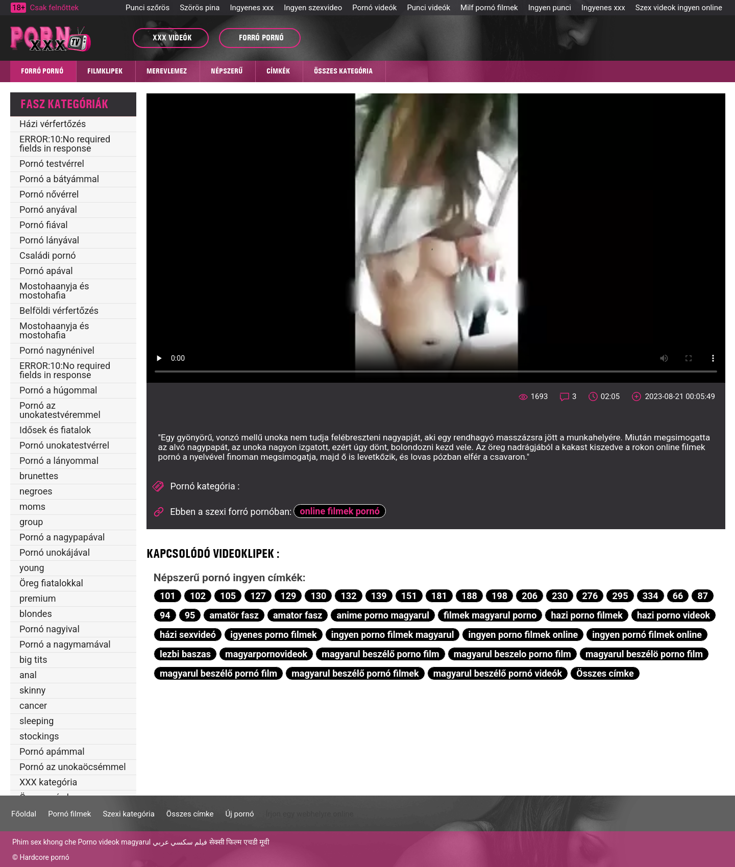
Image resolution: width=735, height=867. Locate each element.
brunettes (38, 475)
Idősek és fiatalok (55, 430)
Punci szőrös (147, 7)
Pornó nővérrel (49, 194)
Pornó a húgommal (58, 390)
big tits (33, 659)
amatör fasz (233, 615)
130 (318, 595)
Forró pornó (42, 71)
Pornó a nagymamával (65, 644)
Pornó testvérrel (51, 163)
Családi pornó (47, 255)
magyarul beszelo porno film (512, 654)
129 (288, 595)
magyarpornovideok (266, 654)
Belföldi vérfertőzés (59, 310)
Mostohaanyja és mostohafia (54, 291)
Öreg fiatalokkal (51, 583)
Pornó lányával (49, 240)
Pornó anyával (48, 209)
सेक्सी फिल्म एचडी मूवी (239, 842)
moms (32, 506)
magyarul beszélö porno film (644, 654)
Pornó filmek (69, 814)
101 (168, 595)
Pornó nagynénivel (56, 350)
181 (439, 595)
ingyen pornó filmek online (647, 634)
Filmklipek (104, 71)
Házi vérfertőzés (52, 123)
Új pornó (240, 814)
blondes (35, 613)
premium (37, 598)
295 (620, 595)
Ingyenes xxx (252, 7)
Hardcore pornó (44, 857)
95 (190, 615)
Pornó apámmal (52, 751)
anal (28, 675)
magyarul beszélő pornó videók (497, 673)
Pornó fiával (43, 224)
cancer (33, 705)
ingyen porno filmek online (523, 634)
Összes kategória (343, 71)
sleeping (36, 720)
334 (650, 595)
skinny (32, 690)
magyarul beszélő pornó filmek (355, 673)
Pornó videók (374, 7)
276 (590, 595)
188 (469, 595)
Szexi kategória (128, 814)
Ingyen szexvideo (313, 7)
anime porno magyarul (383, 615)
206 (529, 595)
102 (198, 595)
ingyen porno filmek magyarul (392, 634)
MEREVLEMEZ (166, 71)
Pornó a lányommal (59, 460)
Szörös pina (199, 7)
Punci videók (428, 7)
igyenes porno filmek (273, 634)
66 (678, 595)
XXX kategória (48, 782)
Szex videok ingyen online (678, 7)
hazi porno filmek (586, 615)
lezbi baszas (185, 654)
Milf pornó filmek (489, 7)
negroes (36, 491)
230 (560, 595)
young (31, 567)
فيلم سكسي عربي (180, 842)
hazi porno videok (673, 615)
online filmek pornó (340, 511)
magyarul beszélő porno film (380, 654)
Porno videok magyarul (114, 842)
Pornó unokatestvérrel (64, 445)
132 (349, 595)
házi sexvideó (188, 634)
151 (409, 595)
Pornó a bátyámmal (59, 179)
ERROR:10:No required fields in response (64, 144)
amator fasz (297, 615)
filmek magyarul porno (490, 615)
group (31, 521)
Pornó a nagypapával (62, 537)
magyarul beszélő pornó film (218, 673)
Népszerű (226, 71)
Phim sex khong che (44, 842)
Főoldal (23, 814)
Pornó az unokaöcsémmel (72, 766)
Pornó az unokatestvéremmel (60, 410)
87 (703, 595)
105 (228, 595)
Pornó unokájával (54, 552)
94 (165, 615)
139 (379, 595)
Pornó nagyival (49, 629)
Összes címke (604, 673)
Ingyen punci (549, 7)
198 (499, 595)
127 (258, 595)
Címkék (278, 71)
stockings (39, 736)
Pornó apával (46, 270)
